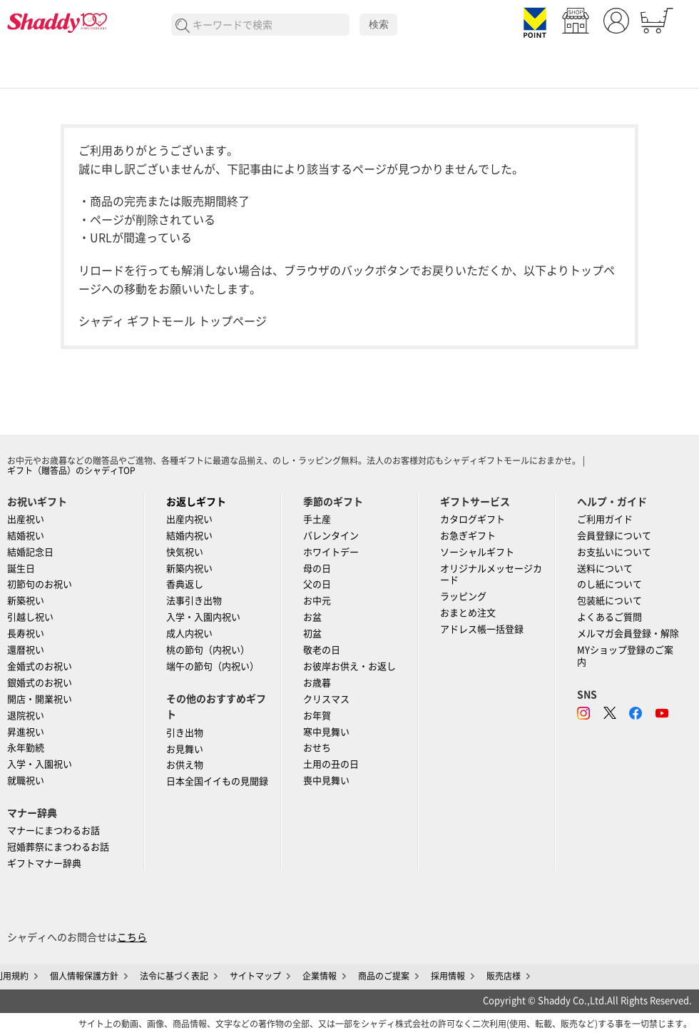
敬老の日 (321, 650)
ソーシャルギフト (477, 552)
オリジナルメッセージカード (491, 574)
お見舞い (184, 749)
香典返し (184, 584)
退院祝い (25, 715)
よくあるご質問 (609, 617)
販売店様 (503, 976)
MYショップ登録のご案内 (625, 656)
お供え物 (184, 765)
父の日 (317, 584)
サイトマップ (255, 976)
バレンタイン (331, 535)
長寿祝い (25, 633)
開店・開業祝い (39, 699)
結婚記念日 (30, 552)
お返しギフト (196, 502)
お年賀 (317, 715)
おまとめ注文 (468, 613)
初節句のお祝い (39, 584)
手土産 (317, 519)
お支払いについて (614, 552)
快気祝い (184, 552)
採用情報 (448, 976)
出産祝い (25, 519)
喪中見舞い (326, 780)
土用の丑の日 (331, 764)
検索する (183, 26)
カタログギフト (472, 519)
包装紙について (609, 600)
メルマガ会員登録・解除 (628, 633)
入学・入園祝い (39, 764)
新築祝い (25, 600)
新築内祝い (189, 568)
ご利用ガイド (605, 519)
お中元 (317, 600)
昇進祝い (25, 732)
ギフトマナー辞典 (44, 863)
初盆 (312, 633)
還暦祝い (25, 650)
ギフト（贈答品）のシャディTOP (71, 470)
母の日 (317, 568)
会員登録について (614, 535)
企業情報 (319, 976)
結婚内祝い (189, 535)
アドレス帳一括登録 (482, 629)
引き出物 (184, 732)
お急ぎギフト (468, 535)
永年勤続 (25, 747)
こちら (132, 937)
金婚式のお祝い (39, 666)
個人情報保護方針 (84, 976)
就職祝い (25, 780)
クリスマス (326, 699)
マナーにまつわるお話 (53, 830)
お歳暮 (317, 682)
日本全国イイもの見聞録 (217, 781)
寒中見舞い (326, 732)
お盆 (312, 617)
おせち (317, 747)
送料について (605, 568)
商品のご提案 (383, 976)
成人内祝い (189, 633)
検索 (379, 24)
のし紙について (609, 584)
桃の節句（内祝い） (208, 650)
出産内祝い (189, 519)
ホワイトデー (331, 552)
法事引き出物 (194, 600)
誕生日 (21, 568)
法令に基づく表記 (174, 976)
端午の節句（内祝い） (212, 666)
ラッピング (463, 596)
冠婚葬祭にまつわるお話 (58, 847)
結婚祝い (25, 535)
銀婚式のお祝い (39, 682)
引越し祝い (30, 617)
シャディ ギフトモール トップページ (172, 321)
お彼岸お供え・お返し (349, 666)
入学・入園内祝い (203, 617)
